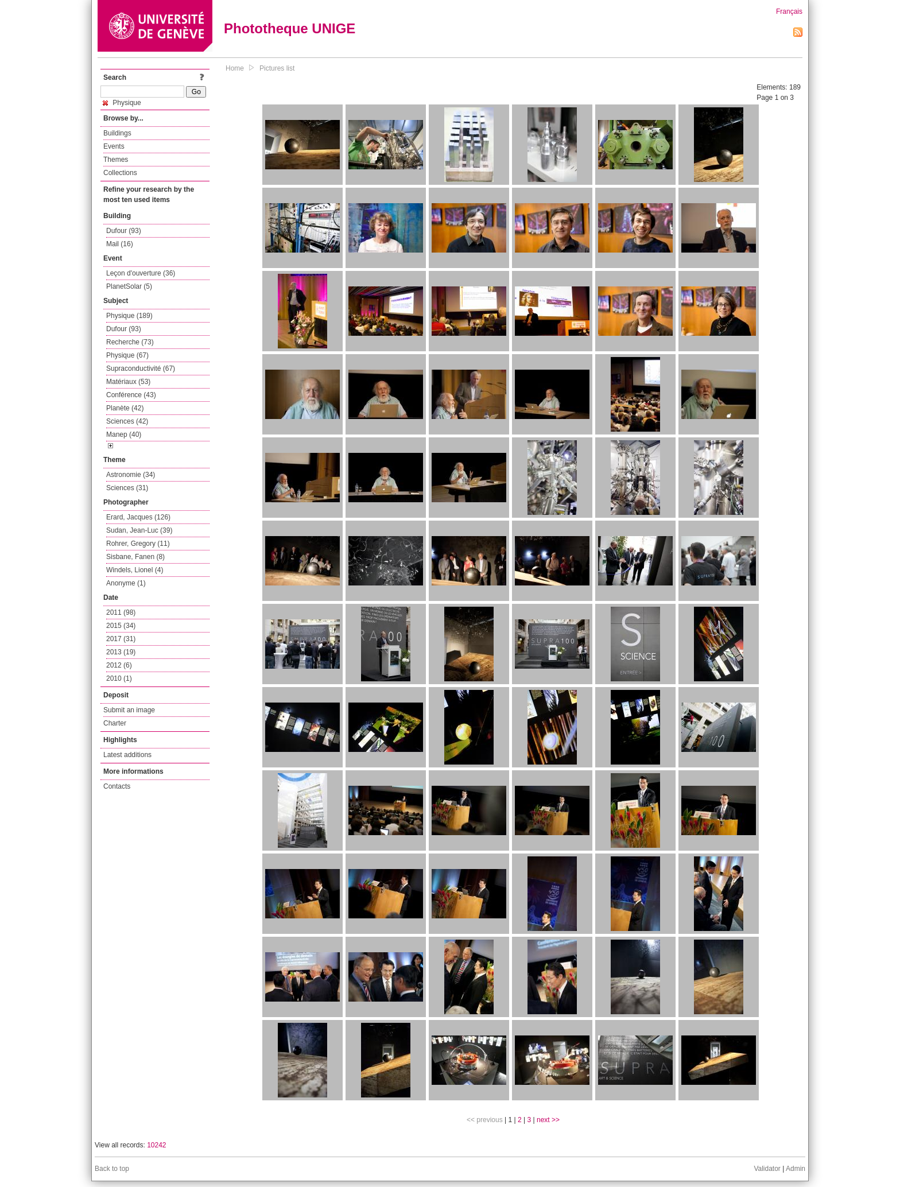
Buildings (117, 133)
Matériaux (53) (128, 382)
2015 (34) (120, 626)
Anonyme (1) (126, 583)
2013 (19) (120, 652)
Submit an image (129, 710)
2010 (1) (119, 678)
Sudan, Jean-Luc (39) (139, 530)
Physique (122, 103)
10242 (156, 1145)
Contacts (116, 786)
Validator (767, 1169)
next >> (548, 1120)
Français (789, 11)
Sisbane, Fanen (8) (135, 557)
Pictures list (276, 68)
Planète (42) (124, 408)
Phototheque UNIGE (289, 28)
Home (235, 68)
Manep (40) (123, 434)
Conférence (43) (131, 395)
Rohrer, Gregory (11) (138, 544)
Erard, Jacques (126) (138, 517)
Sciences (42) (127, 421)
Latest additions (127, 755)
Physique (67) (127, 355)
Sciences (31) (127, 488)
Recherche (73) (130, 342)
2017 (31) (120, 639)
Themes (115, 160)
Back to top (112, 1169)
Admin (795, 1169)
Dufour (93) (123, 231)
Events (114, 146)
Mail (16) (119, 244)
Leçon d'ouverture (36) (140, 273)
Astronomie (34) (130, 475)
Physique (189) (129, 316)
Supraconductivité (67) (140, 368)
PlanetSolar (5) (129, 286)
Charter (114, 723)
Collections (120, 173)
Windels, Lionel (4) (134, 570)
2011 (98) (120, 612)
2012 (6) (119, 665)
